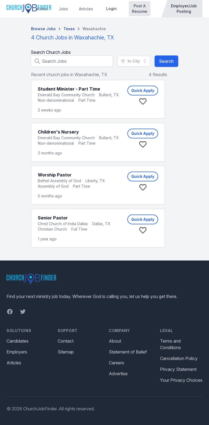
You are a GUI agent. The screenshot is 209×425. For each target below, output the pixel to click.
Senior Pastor (53, 218)
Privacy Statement (178, 369)
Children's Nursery (58, 132)
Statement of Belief (128, 352)
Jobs (63, 9)
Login (111, 8)
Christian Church (52, 229)
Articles (86, 9)
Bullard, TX (109, 94)
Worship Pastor (55, 175)
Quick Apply (142, 90)
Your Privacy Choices (181, 380)
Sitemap (66, 352)
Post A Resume (139, 9)
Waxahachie (94, 28)
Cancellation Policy (179, 358)
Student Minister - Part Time (69, 89)
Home (42, 9)
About (115, 341)
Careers (116, 362)
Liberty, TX (95, 180)
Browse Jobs (43, 28)
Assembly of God (53, 186)
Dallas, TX (101, 223)
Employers (17, 352)
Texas (69, 28)
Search (166, 61)
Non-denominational (56, 100)
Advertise (118, 373)
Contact (65, 341)
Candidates (18, 341)
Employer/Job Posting (184, 9)
